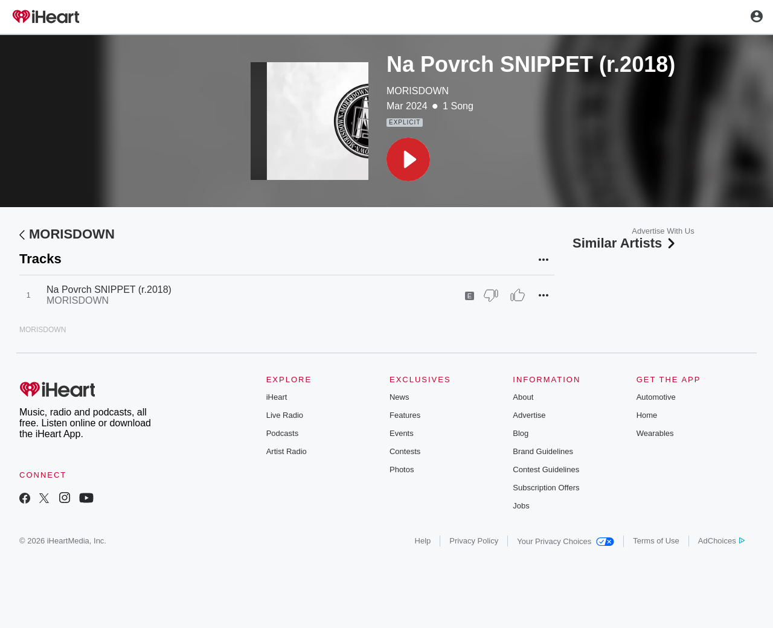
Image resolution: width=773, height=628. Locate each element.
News (399, 397)
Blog (520, 433)
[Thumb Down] (491, 295)
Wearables (655, 433)
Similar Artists (625, 243)
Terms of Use (656, 540)
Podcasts (282, 433)
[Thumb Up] (517, 295)
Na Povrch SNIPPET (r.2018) (109, 289)
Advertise (529, 415)
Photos (402, 469)
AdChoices (721, 540)
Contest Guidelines (546, 469)
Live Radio (284, 415)
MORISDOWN (417, 91)
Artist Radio (286, 451)
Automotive (656, 397)
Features (405, 415)
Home (647, 415)
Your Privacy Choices (565, 541)
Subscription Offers (546, 487)
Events (402, 433)
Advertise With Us (663, 231)
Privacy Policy (473, 540)
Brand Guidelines (543, 451)
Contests (405, 451)
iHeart (276, 397)
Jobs (521, 505)
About (523, 397)
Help (423, 540)
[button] (408, 159)
